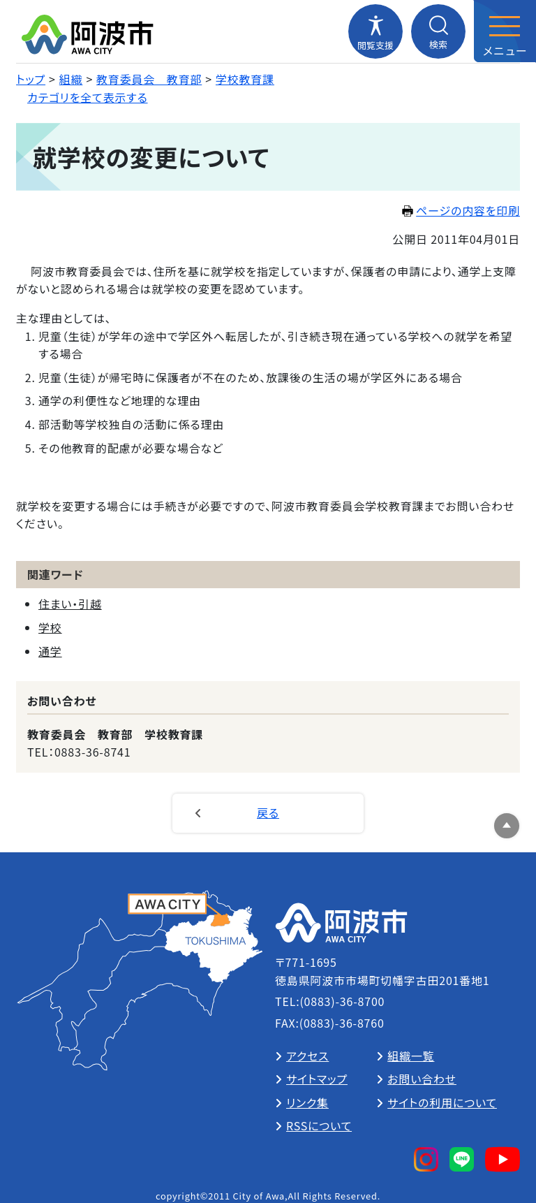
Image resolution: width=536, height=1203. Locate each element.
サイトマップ (317, 1078)
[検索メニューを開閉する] (438, 31)
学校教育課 (245, 79)
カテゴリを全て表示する (87, 97)
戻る (268, 812)
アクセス (307, 1055)
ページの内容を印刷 (461, 210)
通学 (50, 651)
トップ (30, 79)
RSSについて (319, 1125)
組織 (71, 79)
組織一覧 (410, 1055)
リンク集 (307, 1102)
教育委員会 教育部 (149, 79)
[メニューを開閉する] (504, 31)
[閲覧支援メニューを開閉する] (375, 31)
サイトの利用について (442, 1102)
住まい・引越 (70, 603)
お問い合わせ (421, 1078)
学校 (50, 627)
